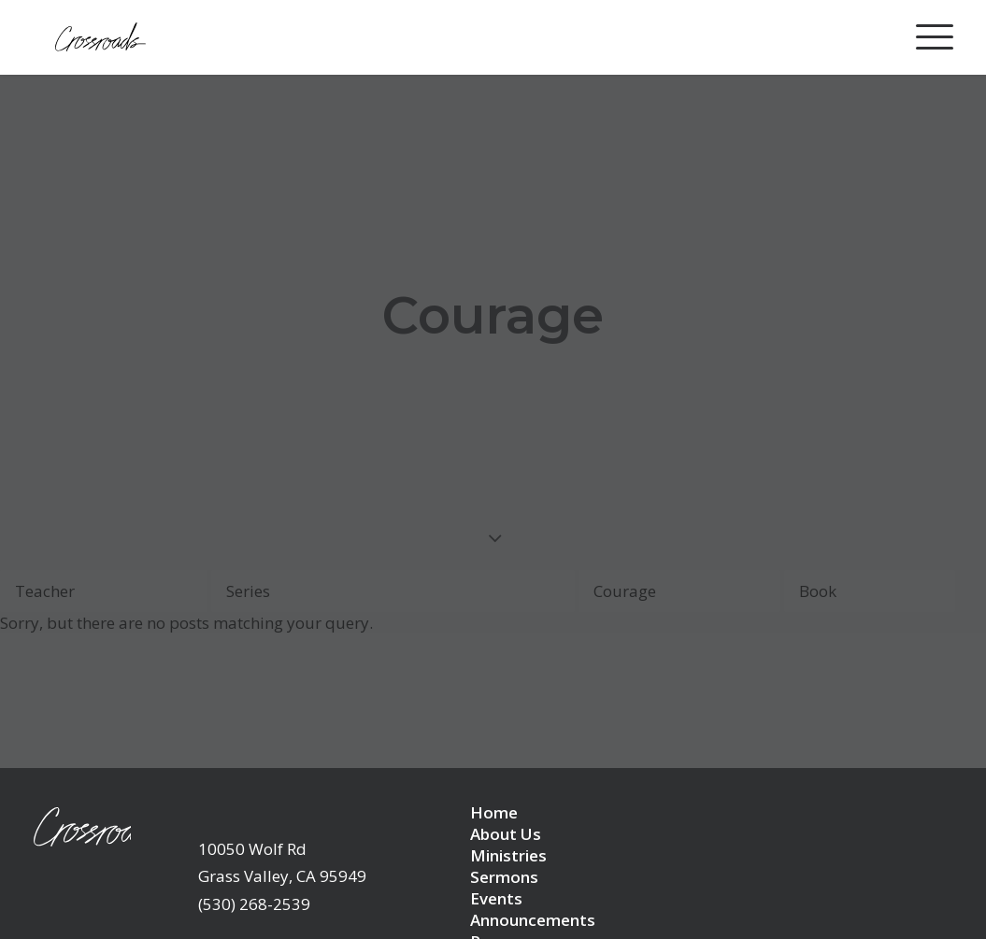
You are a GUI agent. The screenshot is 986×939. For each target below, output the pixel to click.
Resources (510, 908)
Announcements (532, 887)
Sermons (504, 844)
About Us (505, 801)
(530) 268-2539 (254, 871)
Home (494, 779)
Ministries (508, 822)
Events (496, 865)
